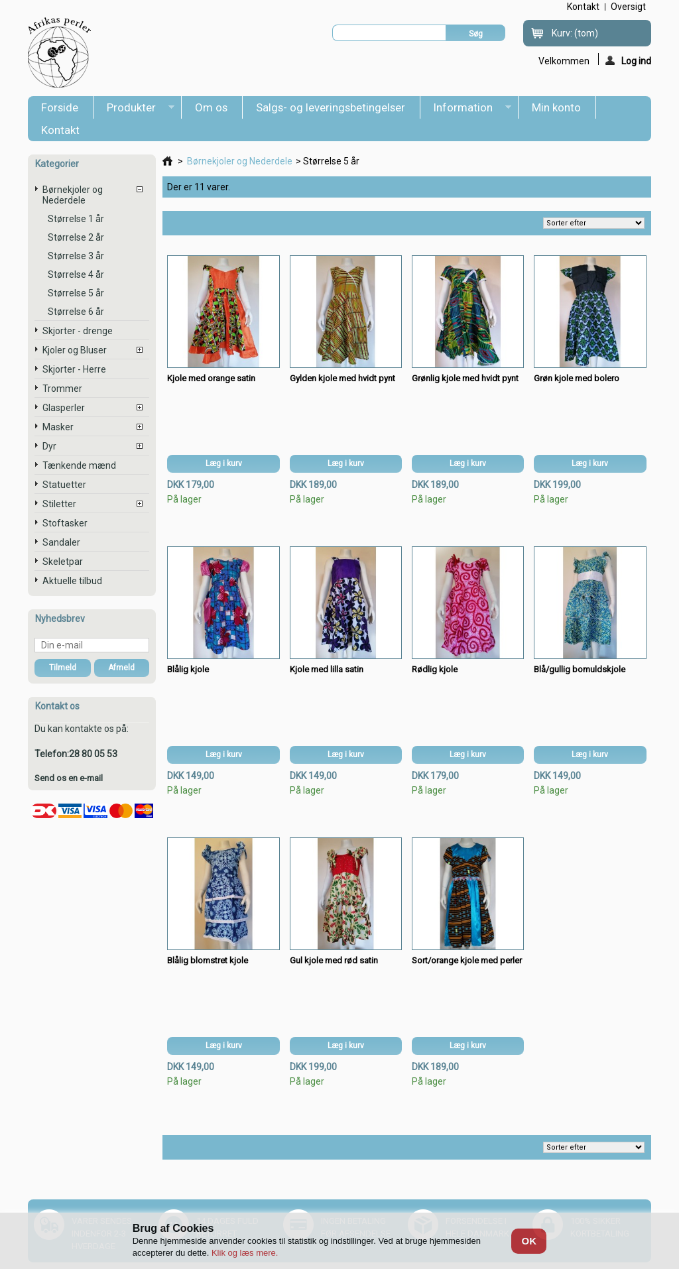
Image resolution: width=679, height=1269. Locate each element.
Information (465, 110)
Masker (58, 427)
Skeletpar (62, 561)
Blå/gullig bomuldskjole (579, 669)
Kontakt (60, 130)
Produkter (133, 110)
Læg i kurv (224, 463)
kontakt (583, 6)
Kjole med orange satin (211, 378)
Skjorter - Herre (74, 369)
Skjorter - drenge (77, 331)
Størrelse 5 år (76, 293)
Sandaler (61, 542)
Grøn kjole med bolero (576, 378)
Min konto (556, 107)
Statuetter (64, 484)
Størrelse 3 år (76, 256)
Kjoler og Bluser (74, 350)
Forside (59, 107)
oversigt (628, 6)
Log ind (628, 60)
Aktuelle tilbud (72, 580)
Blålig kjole (188, 669)
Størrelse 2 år (76, 237)
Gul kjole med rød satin (334, 960)
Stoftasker (65, 523)
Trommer (62, 388)
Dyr (49, 446)
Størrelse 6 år (76, 311)
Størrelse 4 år (76, 274)
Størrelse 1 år (76, 218)
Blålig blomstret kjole (207, 960)
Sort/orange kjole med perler (467, 960)
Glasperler (63, 407)
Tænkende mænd (79, 465)
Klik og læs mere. (245, 1253)
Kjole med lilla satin (326, 669)
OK (529, 1240)
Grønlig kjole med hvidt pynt (465, 378)
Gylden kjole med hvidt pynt (342, 378)
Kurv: (575, 33)
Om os (211, 107)
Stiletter (59, 504)
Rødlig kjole (435, 669)
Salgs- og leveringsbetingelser (330, 107)
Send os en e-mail (68, 778)
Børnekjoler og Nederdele (72, 195)
